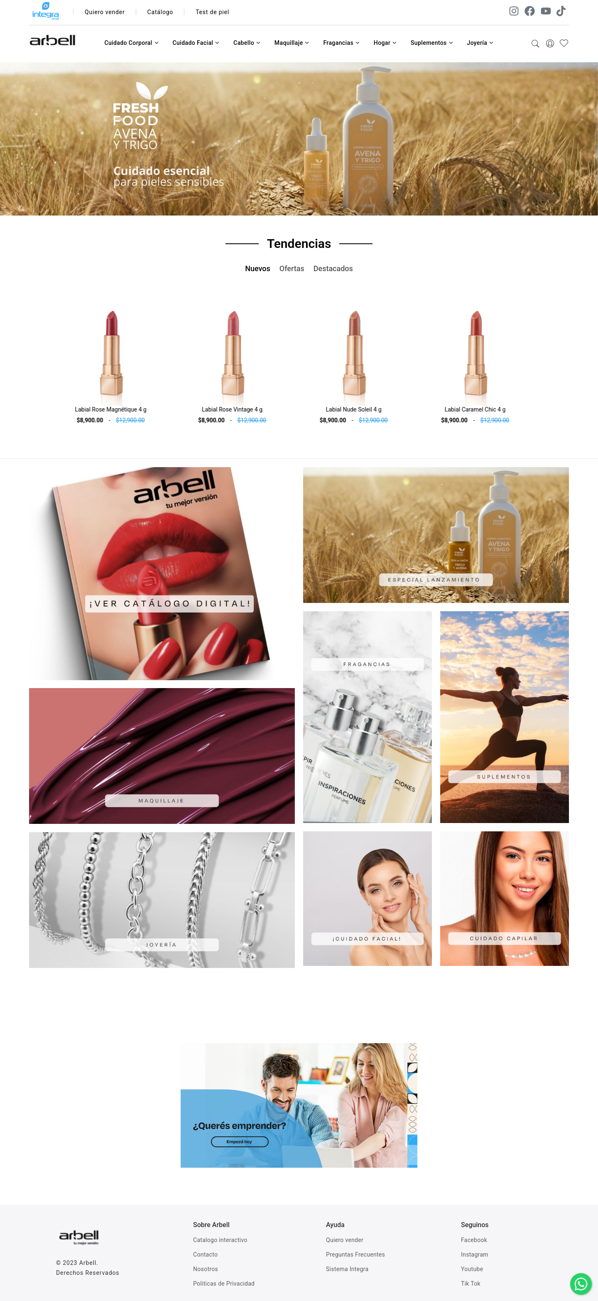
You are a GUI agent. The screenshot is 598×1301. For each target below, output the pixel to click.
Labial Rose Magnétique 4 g (116, 409)
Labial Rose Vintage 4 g (238, 409)
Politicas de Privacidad (224, 1283)
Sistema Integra (347, 1269)
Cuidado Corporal (131, 42)
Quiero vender (105, 12)
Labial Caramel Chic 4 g (481, 409)
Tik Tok (470, 1283)
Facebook (474, 1240)
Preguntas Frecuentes (355, 1254)
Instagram (474, 1254)
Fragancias (341, 42)
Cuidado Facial (195, 42)
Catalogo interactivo (220, 1240)
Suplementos (432, 42)
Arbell (87, 1262)
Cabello (246, 42)
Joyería (480, 42)
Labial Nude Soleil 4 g (359, 409)
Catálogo (160, 12)
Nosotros (205, 1269)
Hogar (385, 42)
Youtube (472, 1269)
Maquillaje (291, 42)
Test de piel (212, 12)
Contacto (205, 1254)
